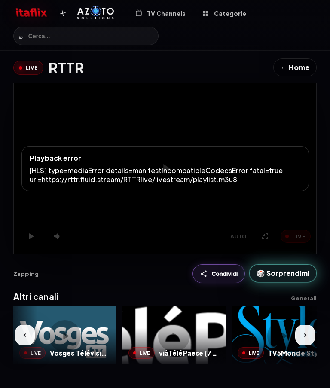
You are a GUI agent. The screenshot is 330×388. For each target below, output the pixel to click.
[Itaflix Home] (31, 13)
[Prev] (24, 335)
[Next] (305, 335)
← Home (295, 67)
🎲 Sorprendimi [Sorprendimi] (283, 273)
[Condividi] (218, 273)
